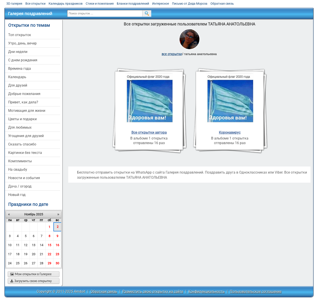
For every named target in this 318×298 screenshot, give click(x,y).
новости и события (24, 178)
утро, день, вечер (22, 43)
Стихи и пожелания (100, 3)
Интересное (160, 3)
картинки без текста (25, 153)
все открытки (172, 54)
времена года (19, 68)
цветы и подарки (22, 119)
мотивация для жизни (26, 110)
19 (25, 254)
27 (33, 263)
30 (57, 263)
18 (17, 254)
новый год (17, 195)
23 (57, 254)
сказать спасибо (22, 144)
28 (41, 263)
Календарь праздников (66, 3)
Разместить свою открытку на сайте (152, 291)
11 (17, 245)
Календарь (17, 77)
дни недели (17, 52)
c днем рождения (22, 60)
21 (41, 254)
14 (41, 245)
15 (49, 245)
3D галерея (14, 3)
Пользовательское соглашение (255, 291)
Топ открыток (19, 35)
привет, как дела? (23, 102)
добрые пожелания (24, 94)
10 (9, 245)
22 (49, 254)
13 (33, 245)
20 (33, 254)
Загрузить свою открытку (31, 281)
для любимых (20, 127)
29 (49, 263)
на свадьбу (17, 169)
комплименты (20, 161)
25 (17, 263)
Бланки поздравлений (133, 3)
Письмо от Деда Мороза (189, 3)
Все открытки (35, 3)
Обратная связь (222, 3)
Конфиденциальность (206, 291)
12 (25, 245)
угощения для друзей (26, 136)
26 (25, 263)
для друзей (17, 85)
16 (57, 245)
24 (9, 263)
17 (9, 254)
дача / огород (20, 186)
